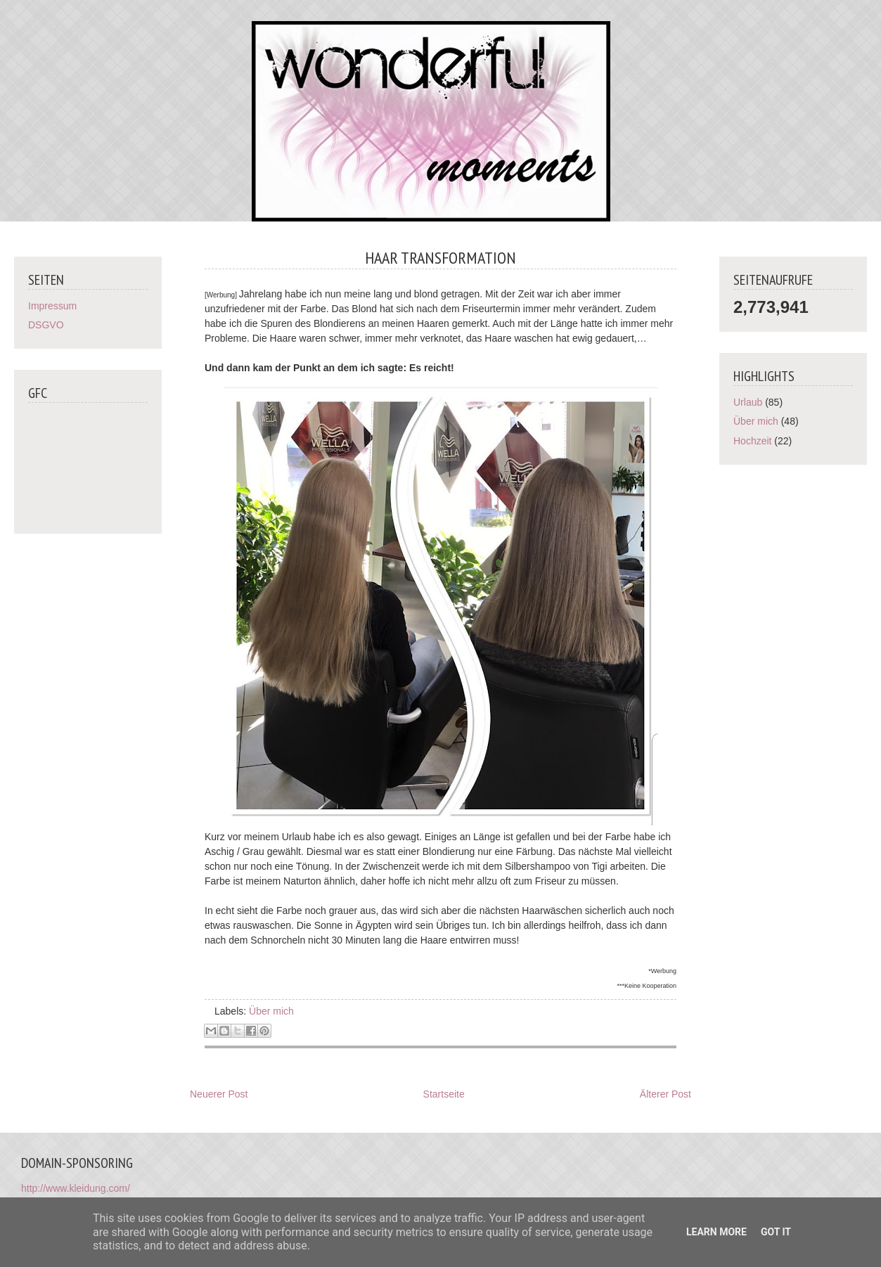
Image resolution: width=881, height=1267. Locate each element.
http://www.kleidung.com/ (75, 1188)
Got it (776, 1231)
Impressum (52, 305)
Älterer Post (665, 1094)
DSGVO (46, 324)
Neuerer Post (218, 1094)
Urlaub (747, 402)
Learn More (716, 1231)
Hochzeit (752, 440)
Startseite (444, 1094)
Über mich (271, 1011)
